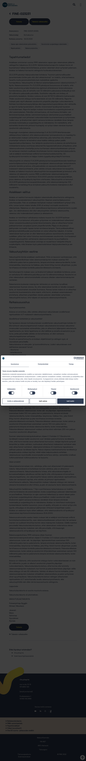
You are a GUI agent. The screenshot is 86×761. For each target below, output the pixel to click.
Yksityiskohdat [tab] (43, 364)
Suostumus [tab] (15, 364)
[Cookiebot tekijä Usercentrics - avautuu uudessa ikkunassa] (75, 358)
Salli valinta (43, 401)
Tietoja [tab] (71, 364)
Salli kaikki (70, 401)
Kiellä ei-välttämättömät (15, 401)
